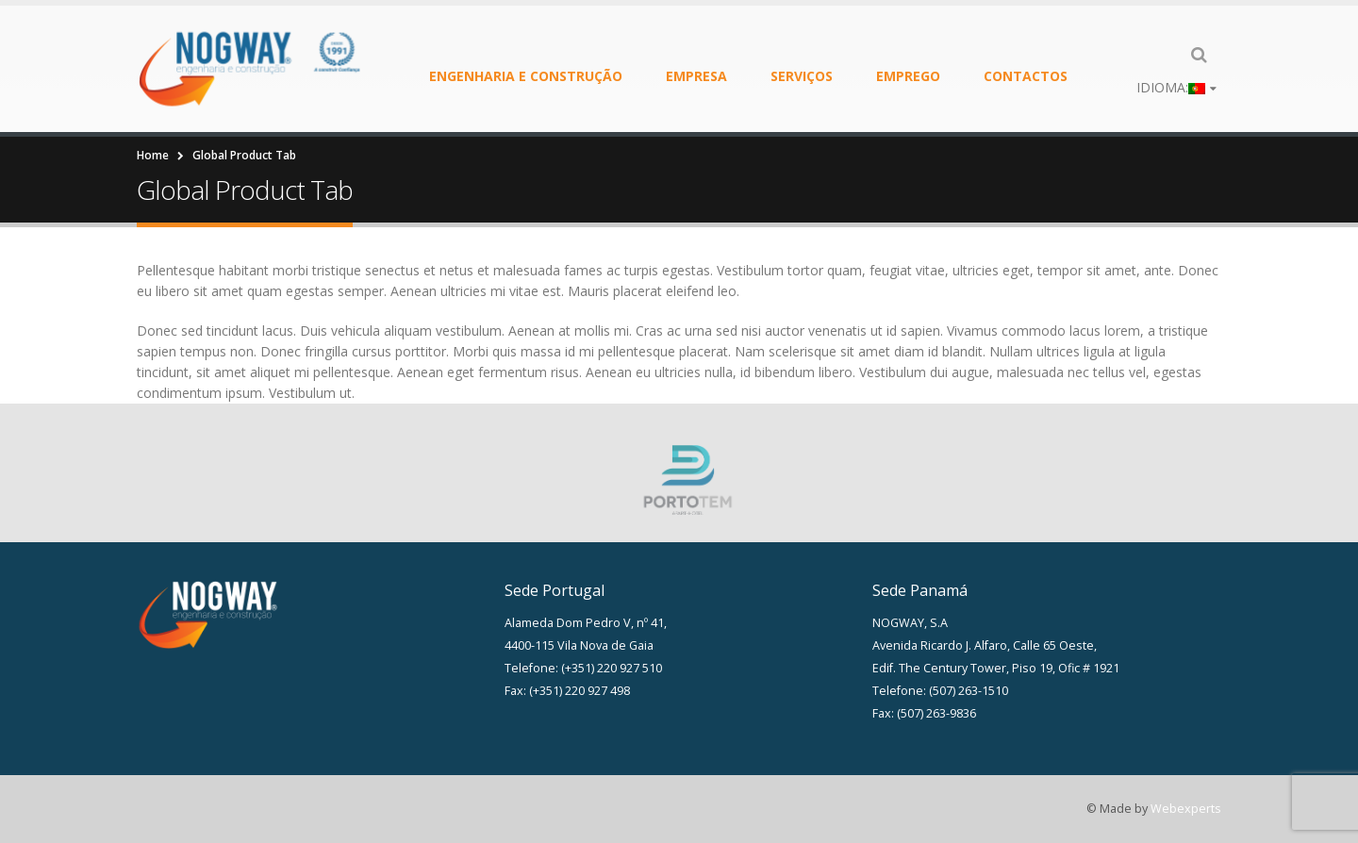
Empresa (696, 76)
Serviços (801, 76)
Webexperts (1186, 809)
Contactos (1026, 76)
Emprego (908, 76)
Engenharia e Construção (525, 76)
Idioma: (1170, 87)
